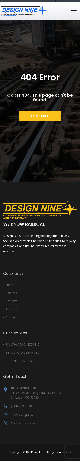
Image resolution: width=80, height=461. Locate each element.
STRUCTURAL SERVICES (22, 352)
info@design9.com (23, 414)
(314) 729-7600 (21, 406)
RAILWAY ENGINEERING (22, 344)
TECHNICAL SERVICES (21, 361)
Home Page (40, 116)
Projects (11, 301)
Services (11, 293)
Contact (11, 317)
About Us (12, 309)
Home (10, 285)
